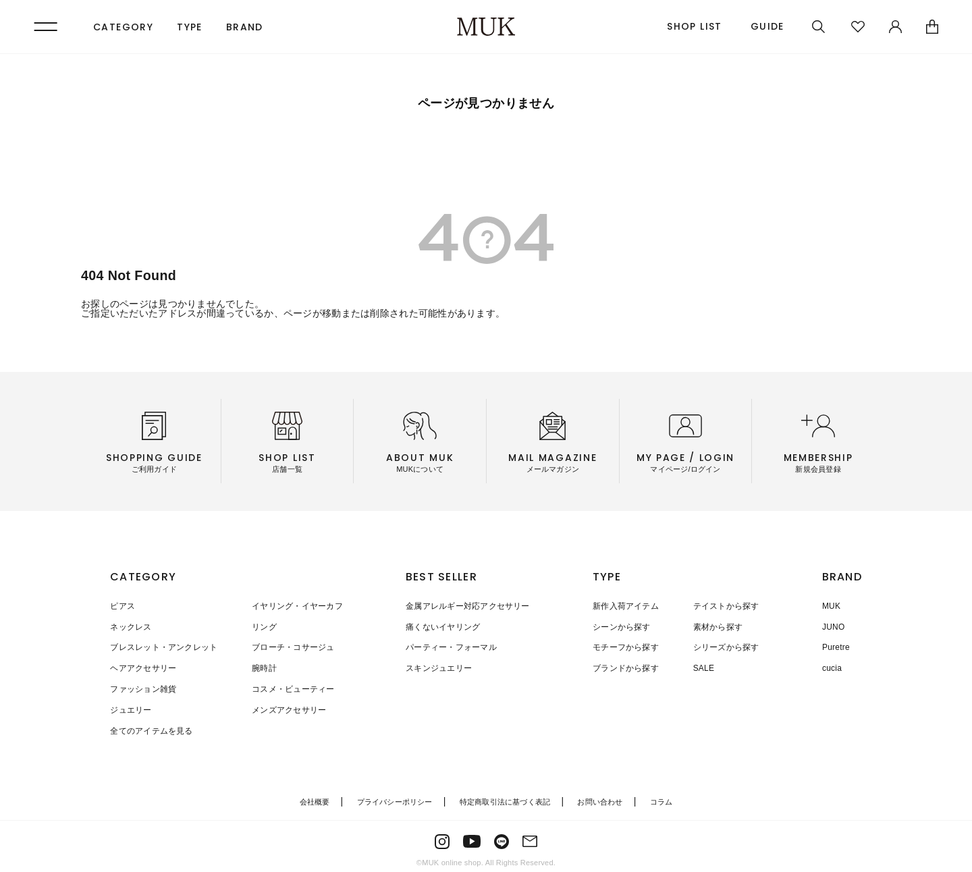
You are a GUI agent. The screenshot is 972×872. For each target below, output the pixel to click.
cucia (832, 667)
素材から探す (717, 626)
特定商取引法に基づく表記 (505, 797)
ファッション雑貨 (143, 687)
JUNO (833, 626)
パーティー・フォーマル (451, 646)
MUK (831, 606)
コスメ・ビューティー (292, 687)
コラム (661, 797)
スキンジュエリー (439, 667)
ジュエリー (130, 707)
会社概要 (315, 797)
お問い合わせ (599, 797)
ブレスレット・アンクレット (163, 646)
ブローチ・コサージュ (292, 646)
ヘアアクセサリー (143, 667)
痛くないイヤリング (443, 626)
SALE (703, 667)
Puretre (836, 646)
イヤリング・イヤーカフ (296, 606)
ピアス (122, 606)
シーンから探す (622, 626)
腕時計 (263, 667)
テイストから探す (726, 606)
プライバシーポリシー (395, 797)
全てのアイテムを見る (151, 727)
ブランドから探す (626, 667)
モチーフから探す (626, 646)
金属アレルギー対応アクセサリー (468, 606)
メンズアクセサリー (288, 707)
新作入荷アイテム (626, 606)
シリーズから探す (726, 646)
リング (263, 626)
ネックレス (130, 626)
